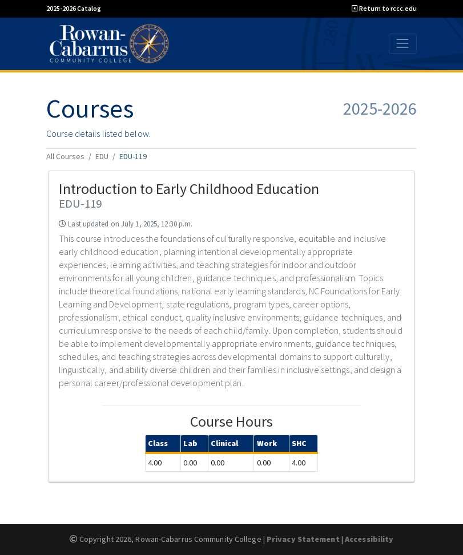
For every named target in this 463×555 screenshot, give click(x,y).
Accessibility (369, 539)
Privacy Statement (303, 539)
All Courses (65, 156)
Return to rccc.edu (384, 8)
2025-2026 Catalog (73, 8)
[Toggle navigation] (403, 44)
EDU (101, 156)
